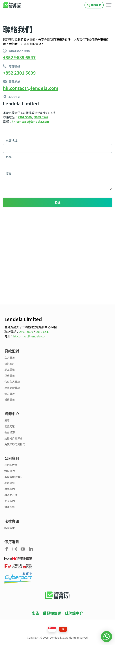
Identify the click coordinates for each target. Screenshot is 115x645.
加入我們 (9, 501)
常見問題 (9, 426)
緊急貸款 (9, 393)
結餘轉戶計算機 (13, 438)
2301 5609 (25, 117)
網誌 (7, 420)
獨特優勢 (9, 483)
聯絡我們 (9, 489)
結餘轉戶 (9, 363)
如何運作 (9, 471)
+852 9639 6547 (19, 57)
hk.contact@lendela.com (30, 88)
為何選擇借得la (13, 477)
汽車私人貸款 (12, 381)
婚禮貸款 (9, 399)
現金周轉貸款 (12, 387)
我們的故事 (10, 465)
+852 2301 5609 (19, 72)
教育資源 (9, 432)
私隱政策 (9, 527)
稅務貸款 (9, 375)
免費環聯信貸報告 (14, 444)
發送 (57, 202)
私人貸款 (9, 357)
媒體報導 (9, 507)
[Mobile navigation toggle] (108, 5)
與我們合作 (10, 495)
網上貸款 (9, 369)
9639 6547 (41, 117)
